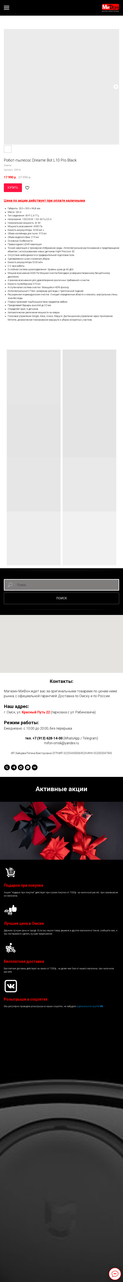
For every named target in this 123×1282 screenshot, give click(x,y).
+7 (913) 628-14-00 (48, 738)
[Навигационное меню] (6, 8)
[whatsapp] (28, 767)
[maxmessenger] (21, 767)
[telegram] (14, 767)
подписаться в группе (88, 1006)
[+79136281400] (7, 767)
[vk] (35, 767)
